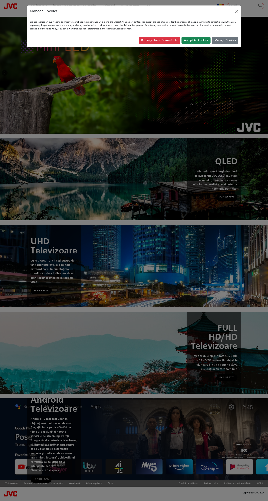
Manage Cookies (225, 40)
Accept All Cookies (196, 40)
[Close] (237, 11)
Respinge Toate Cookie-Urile (159, 40)
